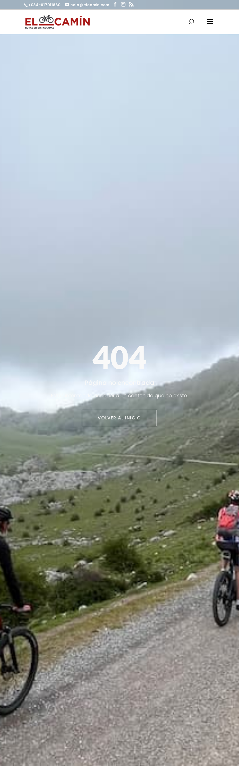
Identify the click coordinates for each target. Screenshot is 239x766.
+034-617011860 (44, 4)
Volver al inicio (119, 418)
